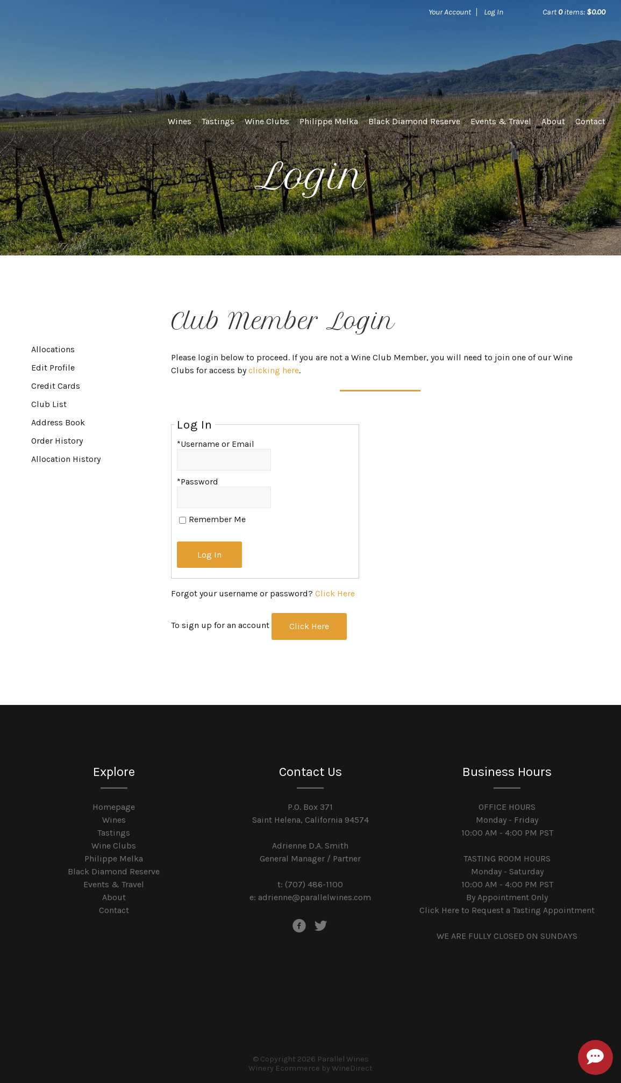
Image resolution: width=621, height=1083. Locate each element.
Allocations (53, 349)
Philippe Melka (328, 121)
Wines (179, 121)
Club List (49, 404)
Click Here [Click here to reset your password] (335, 593)
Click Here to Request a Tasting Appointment (507, 908)
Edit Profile (53, 367)
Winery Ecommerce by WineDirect (310, 1066)
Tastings (218, 121)
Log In (493, 12)
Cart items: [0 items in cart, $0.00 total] (574, 12)
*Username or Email (215, 444)
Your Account (450, 12)
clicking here (273, 370)
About (553, 121)
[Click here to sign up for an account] (310, 625)
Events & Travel (500, 121)
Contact (590, 121)
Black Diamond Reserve (414, 121)
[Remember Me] (182, 520)
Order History (57, 441)
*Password (197, 481)
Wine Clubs (267, 121)
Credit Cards (55, 386)
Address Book (58, 422)
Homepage (113, 805)
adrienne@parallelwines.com (314, 895)
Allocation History (66, 459)
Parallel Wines (91, 48)
